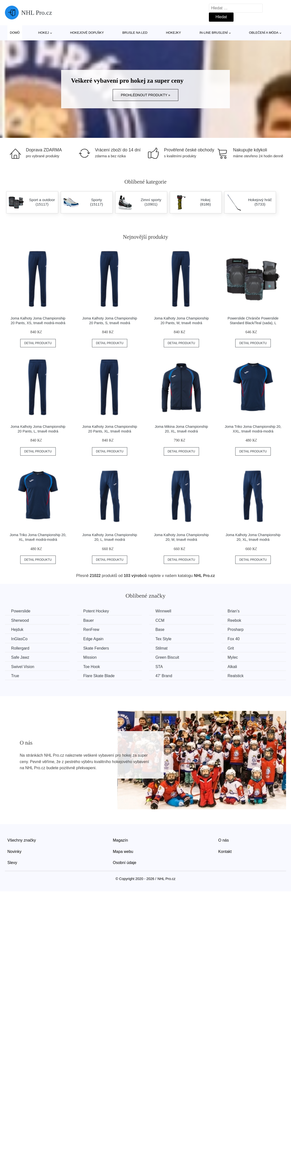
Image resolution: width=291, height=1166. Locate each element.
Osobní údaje (124, 863)
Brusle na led (134, 32)
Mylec (233, 657)
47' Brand (163, 676)
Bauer (88, 620)
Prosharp (236, 629)
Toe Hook (91, 667)
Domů (15, 32)
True (15, 676)
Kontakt (225, 851)
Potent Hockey (96, 611)
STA (159, 667)
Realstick (236, 676)
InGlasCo (19, 639)
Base (159, 629)
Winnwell (163, 611)
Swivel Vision (22, 667)
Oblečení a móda (263, 32)
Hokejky (173, 32)
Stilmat (161, 648)
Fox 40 (234, 639)
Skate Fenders (96, 648)
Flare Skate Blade (99, 676)
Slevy (12, 863)
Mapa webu (123, 851)
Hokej (43, 32)
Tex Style (163, 639)
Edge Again (93, 639)
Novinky (14, 851)
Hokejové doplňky (87, 32)
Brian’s (234, 611)
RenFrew (91, 629)
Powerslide (20, 611)
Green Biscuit (167, 657)
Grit (231, 648)
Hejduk (17, 629)
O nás (223, 840)
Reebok (234, 620)
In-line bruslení (214, 32)
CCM (159, 620)
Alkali (232, 667)
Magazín (120, 840)
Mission (90, 657)
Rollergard (20, 648)
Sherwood (20, 620)
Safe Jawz (20, 657)
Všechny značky (21, 840)
